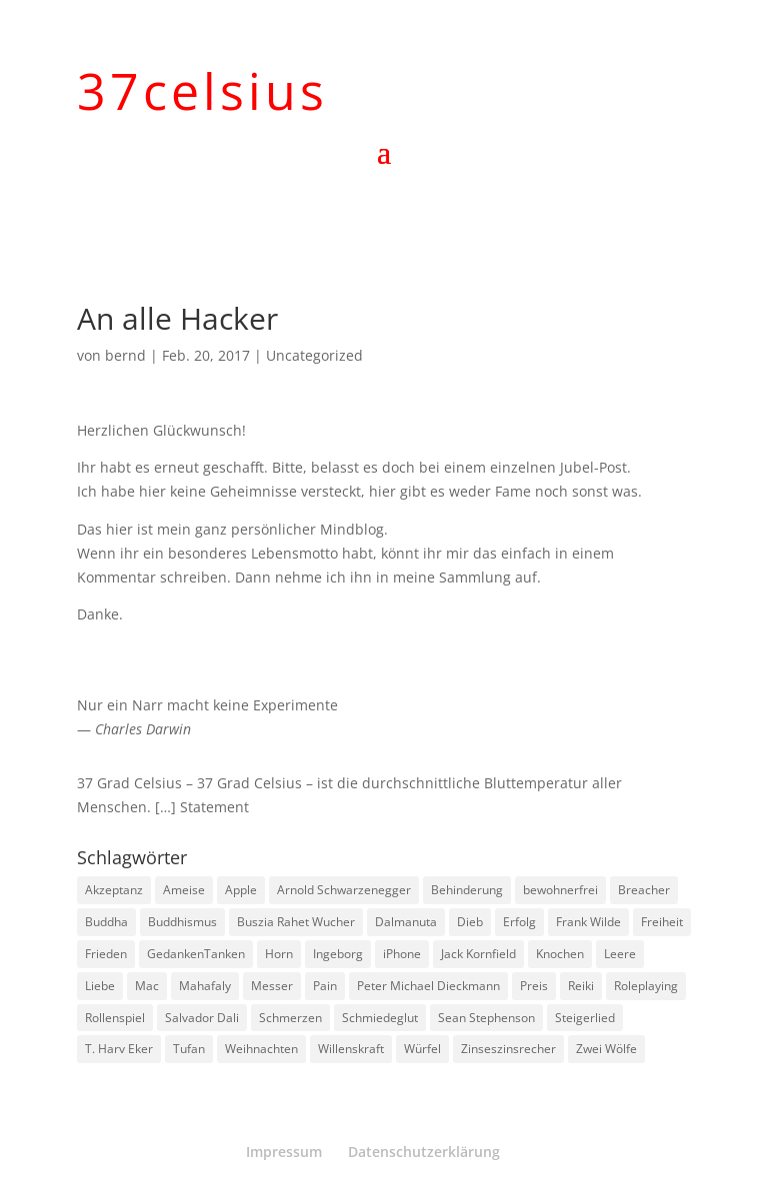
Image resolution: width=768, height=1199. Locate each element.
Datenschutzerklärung (424, 1151)
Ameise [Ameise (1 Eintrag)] (184, 889)
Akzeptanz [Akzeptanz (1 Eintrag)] (114, 889)
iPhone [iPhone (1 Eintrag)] (402, 953)
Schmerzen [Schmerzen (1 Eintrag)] (290, 1017)
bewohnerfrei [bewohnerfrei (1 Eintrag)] (560, 889)
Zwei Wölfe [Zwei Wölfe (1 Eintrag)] (606, 1048)
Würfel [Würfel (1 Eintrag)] (422, 1048)
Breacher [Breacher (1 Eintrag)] (644, 889)
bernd (125, 355)
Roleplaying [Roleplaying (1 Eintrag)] (646, 985)
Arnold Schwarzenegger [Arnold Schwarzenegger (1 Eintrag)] (344, 889)
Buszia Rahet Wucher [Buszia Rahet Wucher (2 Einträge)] (296, 921)
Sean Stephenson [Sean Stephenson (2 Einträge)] (486, 1017)
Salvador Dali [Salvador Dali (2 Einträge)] (202, 1017)
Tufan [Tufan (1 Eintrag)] (189, 1048)
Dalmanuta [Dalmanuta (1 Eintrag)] (406, 921)
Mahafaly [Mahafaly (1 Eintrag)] (205, 985)
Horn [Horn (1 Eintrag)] (279, 953)
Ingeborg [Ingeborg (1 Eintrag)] (338, 953)
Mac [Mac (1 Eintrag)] (147, 985)
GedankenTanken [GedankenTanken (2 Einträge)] (196, 953)
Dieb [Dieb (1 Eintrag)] (470, 921)
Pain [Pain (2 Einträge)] (325, 985)
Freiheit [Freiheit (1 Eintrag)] (662, 921)
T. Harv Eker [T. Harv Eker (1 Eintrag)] (119, 1048)
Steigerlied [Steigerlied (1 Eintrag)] (585, 1017)
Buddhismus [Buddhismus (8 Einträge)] (182, 921)
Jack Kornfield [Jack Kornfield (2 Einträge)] (478, 953)
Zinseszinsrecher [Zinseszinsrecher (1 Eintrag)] (508, 1048)
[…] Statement (202, 806)
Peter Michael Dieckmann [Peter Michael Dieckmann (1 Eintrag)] (428, 985)
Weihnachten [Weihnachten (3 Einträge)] (261, 1048)
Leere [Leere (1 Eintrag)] (620, 953)
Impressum (284, 1151)
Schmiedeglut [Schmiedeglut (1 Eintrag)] (380, 1017)
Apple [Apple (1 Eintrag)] (241, 889)
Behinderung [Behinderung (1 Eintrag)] (467, 889)
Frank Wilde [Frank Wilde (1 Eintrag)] (588, 921)
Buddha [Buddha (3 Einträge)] (106, 921)
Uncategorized (314, 355)
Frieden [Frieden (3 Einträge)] (106, 953)
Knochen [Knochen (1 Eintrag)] (560, 953)
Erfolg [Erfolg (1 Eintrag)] (519, 921)
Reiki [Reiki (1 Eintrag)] (581, 985)
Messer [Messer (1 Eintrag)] (272, 985)
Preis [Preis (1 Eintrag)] (534, 985)
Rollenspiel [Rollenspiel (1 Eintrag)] (115, 1017)
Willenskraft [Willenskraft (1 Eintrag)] (351, 1048)
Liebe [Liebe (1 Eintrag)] (100, 985)
